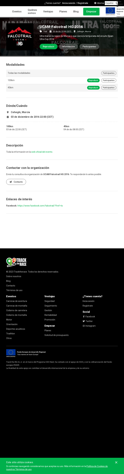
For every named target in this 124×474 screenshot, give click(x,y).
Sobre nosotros (13, 276)
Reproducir (48, 46)
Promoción (49, 319)
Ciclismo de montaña (16, 315)
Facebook (89, 316)
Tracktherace (20, 271)
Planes (63, 11)
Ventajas (48, 11)
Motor (9, 319)
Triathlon (10, 333)
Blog (76, 11)
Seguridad (49, 301)
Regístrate (88, 306)
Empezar (91, 11)
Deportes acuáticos (15, 329)
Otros (9, 338)
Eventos (17, 11)
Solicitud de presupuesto (56, 335)
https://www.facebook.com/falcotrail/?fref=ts (40, 205)
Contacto (16, 182)
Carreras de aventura (16, 301)
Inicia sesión (88, 301)
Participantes (89, 46)
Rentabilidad (50, 315)
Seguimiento (50, 306)
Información (68, 46)
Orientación (12, 324)
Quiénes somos (32, 12)
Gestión (48, 310)
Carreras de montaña (16, 306)
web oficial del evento (41, 152)
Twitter (88, 321)
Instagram (89, 326)
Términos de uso (14, 290)
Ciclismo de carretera (16, 310)
